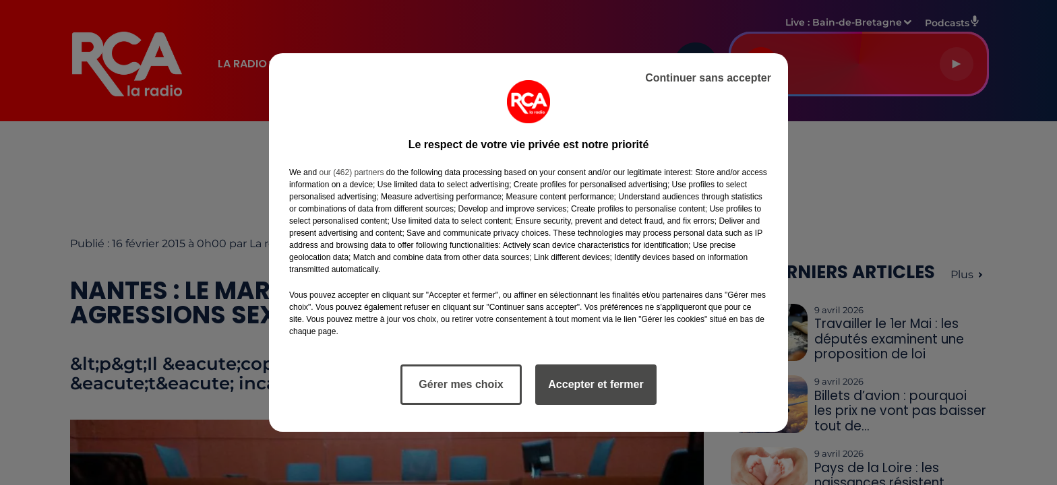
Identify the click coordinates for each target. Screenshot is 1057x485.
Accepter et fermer (595, 384)
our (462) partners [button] (351, 172)
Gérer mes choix (461, 384)
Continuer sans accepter (708, 78)
